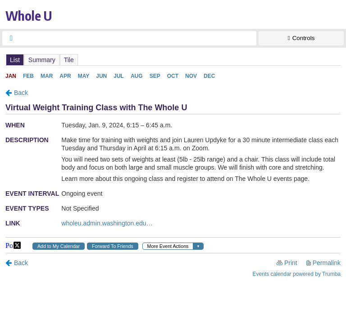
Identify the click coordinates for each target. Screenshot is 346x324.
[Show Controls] (301, 38)
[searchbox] (137, 38)
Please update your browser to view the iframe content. (173, 59)
